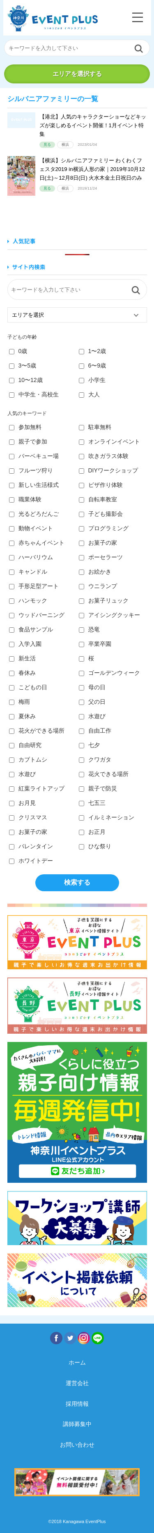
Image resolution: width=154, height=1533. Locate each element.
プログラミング (104, 528)
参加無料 (25, 427)
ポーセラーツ (101, 557)
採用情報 (77, 1403)
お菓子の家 (98, 542)
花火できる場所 (104, 774)
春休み (22, 672)
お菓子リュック (104, 600)
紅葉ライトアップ (36, 788)
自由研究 (25, 745)
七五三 (92, 803)
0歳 (18, 351)
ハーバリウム (31, 557)
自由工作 (95, 730)
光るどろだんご (34, 513)
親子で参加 (28, 441)
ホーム (77, 1362)
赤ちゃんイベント (36, 542)
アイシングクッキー (109, 615)
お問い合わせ (77, 1444)
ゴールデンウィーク (109, 672)
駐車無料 (95, 427)
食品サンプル (31, 629)
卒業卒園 (95, 644)
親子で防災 (98, 788)
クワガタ (95, 759)
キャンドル (28, 571)
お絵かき (95, 571)
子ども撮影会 (101, 513)
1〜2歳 (92, 351)
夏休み (22, 716)
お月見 (22, 803)
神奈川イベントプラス (52, 18)
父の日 (92, 701)
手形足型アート (34, 586)
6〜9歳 (92, 365)
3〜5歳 (23, 365)
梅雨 (19, 701)
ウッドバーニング (36, 615)
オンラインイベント (109, 441)
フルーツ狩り (31, 470)
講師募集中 (77, 1424)
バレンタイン (31, 846)
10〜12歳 (26, 380)
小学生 (92, 380)
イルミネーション (106, 817)
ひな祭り (95, 846)
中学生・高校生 (34, 394)
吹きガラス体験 (104, 456)
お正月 (92, 831)
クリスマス (28, 817)
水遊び (92, 716)
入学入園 (25, 644)
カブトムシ (28, 759)
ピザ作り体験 (101, 485)
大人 (89, 394)
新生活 (22, 658)
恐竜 (89, 629)
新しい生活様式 (34, 485)
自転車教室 (98, 499)
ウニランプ (98, 586)
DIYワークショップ (108, 470)
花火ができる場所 (36, 730)
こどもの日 (28, 687)
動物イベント (31, 528)
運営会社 (77, 1383)
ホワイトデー (31, 860)
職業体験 (25, 499)
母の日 (92, 687)
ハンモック (28, 600)
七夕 (89, 745)
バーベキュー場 (34, 456)
